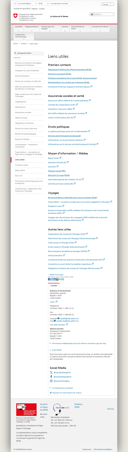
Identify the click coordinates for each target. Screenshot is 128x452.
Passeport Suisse (56, 206)
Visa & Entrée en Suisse (80, 29)
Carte (53, 302)
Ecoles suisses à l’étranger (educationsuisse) (67, 247)
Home (15, 44)
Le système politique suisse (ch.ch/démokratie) (69, 131)
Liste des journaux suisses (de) (62, 184)
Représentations (32, 29)
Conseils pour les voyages (50, 29)
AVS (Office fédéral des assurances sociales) (67, 113)
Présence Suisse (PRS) (57, 171)
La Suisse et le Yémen (100, 29)
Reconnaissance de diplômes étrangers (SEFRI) (68, 251)
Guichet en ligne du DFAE (44, 407)
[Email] (62, 279)
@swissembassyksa (62, 381)
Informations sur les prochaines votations (66, 140)
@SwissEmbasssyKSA (62, 377)
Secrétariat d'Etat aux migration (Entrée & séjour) (70, 87)
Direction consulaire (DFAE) (59, 74)
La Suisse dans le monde (59, 4)
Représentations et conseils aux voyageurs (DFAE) (68, 82)
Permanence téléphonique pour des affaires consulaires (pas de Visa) (79, 343)
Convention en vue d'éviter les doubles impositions (71, 264)
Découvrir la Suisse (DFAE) (59, 175)
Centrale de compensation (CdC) (63, 105)
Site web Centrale (59, 325)
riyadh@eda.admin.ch (69, 318)
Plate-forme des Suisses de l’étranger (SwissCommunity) (73, 238)
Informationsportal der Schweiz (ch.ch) (66, 179)
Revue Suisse (54, 158)
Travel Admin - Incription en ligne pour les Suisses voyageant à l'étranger (80, 202)
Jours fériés (56, 350)
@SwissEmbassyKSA (62, 372)
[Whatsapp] (60, 279)
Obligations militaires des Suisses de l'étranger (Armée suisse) (75, 268)
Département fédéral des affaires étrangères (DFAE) (69, 69)
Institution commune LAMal (61, 109)
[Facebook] (49, 279)
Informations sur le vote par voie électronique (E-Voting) (73, 144)
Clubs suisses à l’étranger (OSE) (62, 243)
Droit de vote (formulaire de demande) (64, 136)
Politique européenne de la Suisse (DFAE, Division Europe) (72, 78)
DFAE (41, 4)
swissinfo (53, 167)
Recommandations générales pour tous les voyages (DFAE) (72, 197)
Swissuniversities (56, 255)
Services (65, 29)
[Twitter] (52, 279)
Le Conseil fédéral (24, 4)
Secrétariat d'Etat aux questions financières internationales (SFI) (76, 260)
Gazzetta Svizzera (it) (58, 162)
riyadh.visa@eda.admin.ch (67, 321)
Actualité (19, 29)
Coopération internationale (24, 37)
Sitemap (110, 409)
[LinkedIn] (54, 279)
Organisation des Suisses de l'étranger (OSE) (68, 234)
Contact (52, 285)
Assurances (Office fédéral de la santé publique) (69, 100)
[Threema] (57, 279)
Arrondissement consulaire (62, 388)
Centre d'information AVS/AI (61, 117)
